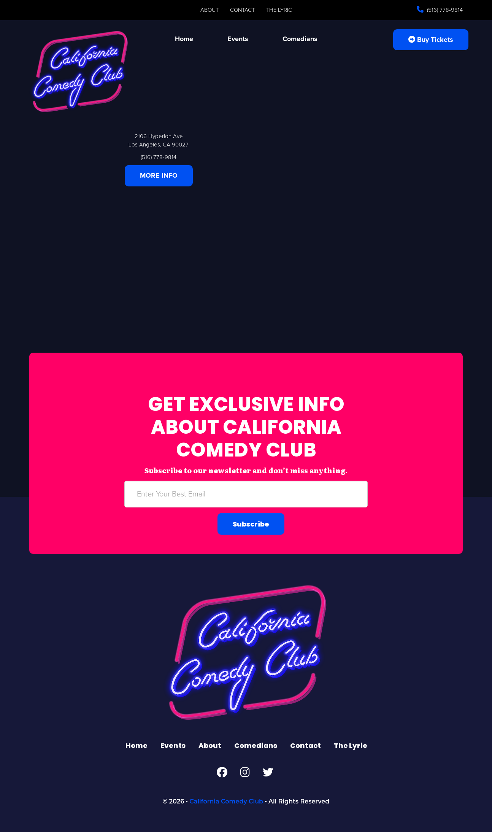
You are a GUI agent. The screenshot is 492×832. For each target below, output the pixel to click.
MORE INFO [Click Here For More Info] (159, 175)
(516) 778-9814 (444, 9)
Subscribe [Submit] (251, 523)
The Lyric (279, 9)
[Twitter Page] (268, 774)
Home (184, 39)
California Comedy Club (226, 801)
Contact (242, 9)
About (209, 9)
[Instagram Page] (245, 774)
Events (237, 39)
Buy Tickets (430, 39)
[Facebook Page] (222, 774)
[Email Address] (246, 493)
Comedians (300, 39)
